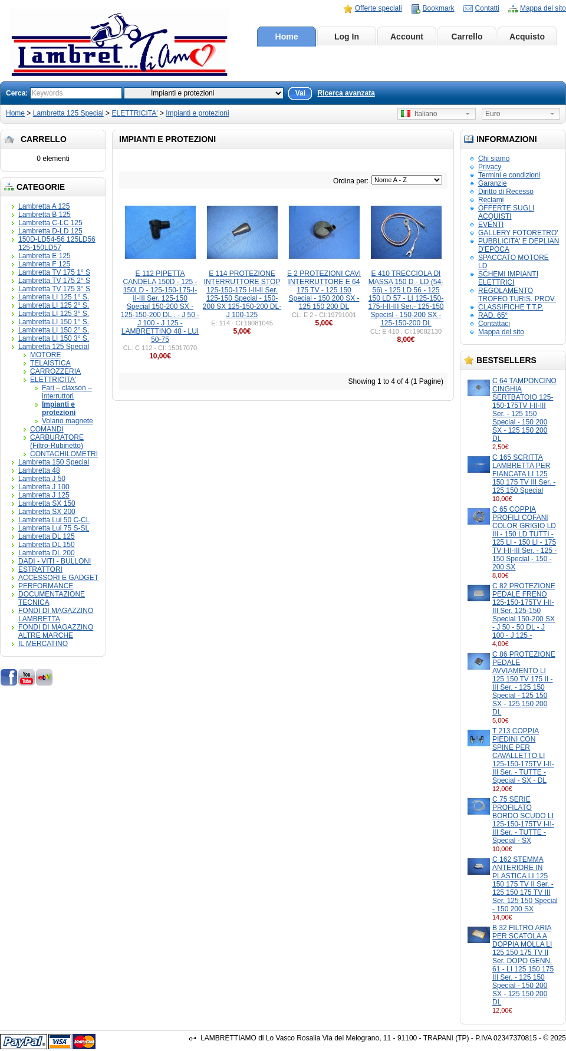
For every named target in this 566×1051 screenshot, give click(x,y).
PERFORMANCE (45, 586)
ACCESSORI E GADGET (58, 578)
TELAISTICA (50, 363)
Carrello (467, 36)
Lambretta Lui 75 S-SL (53, 528)
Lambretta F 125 (44, 264)
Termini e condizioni (509, 175)
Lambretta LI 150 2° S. (53, 330)
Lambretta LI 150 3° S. (53, 338)
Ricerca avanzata (345, 93)
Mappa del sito (543, 8)
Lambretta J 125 (44, 495)
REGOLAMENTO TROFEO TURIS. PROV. (517, 294)
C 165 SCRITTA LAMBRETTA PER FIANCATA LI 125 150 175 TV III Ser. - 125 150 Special (523, 474)
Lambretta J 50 (41, 479)
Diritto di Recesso (506, 191)
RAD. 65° (493, 315)
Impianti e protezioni (197, 113)
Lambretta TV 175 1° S (54, 272)
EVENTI (491, 224)
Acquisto (527, 36)
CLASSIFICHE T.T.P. (510, 307)
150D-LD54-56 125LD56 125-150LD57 (57, 243)
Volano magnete (67, 421)
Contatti (487, 8)
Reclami (491, 200)
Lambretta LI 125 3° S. (53, 313)
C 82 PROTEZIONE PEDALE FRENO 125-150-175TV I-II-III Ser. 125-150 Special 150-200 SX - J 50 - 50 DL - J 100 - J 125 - (523, 611)
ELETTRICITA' (134, 113)
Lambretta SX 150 (46, 503)
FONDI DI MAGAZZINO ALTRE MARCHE (55, 631)
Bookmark (439, 8)
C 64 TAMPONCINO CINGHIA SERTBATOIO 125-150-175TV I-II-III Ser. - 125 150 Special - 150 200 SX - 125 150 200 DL (524, 410)
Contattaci (494, 323)
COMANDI (47, 429)
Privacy (489, 167)
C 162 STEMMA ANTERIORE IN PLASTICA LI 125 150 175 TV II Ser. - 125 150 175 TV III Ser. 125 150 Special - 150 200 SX (525, 884)
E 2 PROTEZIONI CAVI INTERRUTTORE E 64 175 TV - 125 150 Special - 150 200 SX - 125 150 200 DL (324, 290)
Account (406, 36)
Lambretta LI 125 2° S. (53, 305)
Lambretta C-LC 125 (50, 223)
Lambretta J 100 (44, 487)
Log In (346, 36)
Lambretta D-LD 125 (50, 231)
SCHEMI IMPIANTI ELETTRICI (508, 278)
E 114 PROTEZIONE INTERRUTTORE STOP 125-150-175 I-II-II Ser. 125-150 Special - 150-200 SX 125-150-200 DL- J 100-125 (242, 294)
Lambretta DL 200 (46, 553)
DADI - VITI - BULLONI (54, 561)
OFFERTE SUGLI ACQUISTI (506, 212)
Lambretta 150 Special (53, 462)
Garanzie (492, 183)
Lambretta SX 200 (46, 512)
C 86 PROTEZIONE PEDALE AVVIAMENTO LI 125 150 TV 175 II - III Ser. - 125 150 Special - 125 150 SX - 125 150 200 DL (523, 683)
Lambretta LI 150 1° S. (53, 322)
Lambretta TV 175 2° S (54, 280)
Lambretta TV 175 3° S (54, 289)
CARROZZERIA (55, 371)
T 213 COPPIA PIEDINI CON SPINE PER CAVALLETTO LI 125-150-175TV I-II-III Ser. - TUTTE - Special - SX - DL (523, 756)
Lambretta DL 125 (46, 536)
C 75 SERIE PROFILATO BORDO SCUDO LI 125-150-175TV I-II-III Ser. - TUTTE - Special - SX (523, 820)
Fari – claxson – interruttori (67, 392)
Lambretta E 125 (44, 256)
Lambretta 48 (39, 470)
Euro (492, 114)
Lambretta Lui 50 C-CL (54, 520)
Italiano (419, 114)
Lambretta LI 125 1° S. (53, 297)
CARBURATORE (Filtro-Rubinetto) (57, 441)
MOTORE (45, 355)
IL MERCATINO (43, 644)
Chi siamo (493, 158)
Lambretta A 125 (44, 206)
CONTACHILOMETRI (64, 454)
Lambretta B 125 (44, 214)
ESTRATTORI (40, 569)
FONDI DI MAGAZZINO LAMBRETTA (55, 615)
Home (286, 36)
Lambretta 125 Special (68, 113)
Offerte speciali (378, 8)
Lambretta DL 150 (46, 545)
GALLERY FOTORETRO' (518, 233)
